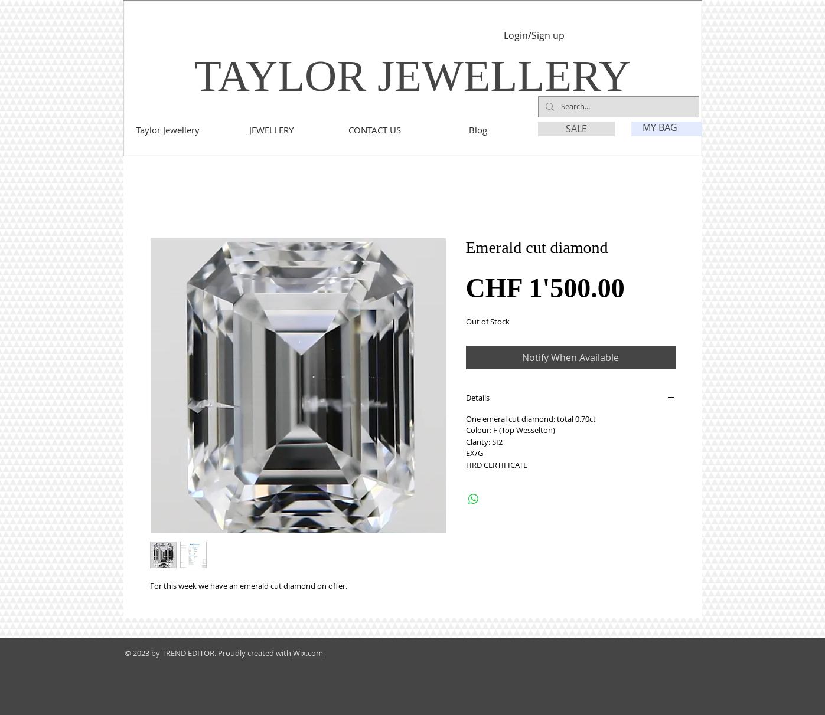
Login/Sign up (534, 35)
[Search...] (617, 107)
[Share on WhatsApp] (474, 499)
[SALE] (576, 129)
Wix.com (308, 653)
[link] (667, 127)
